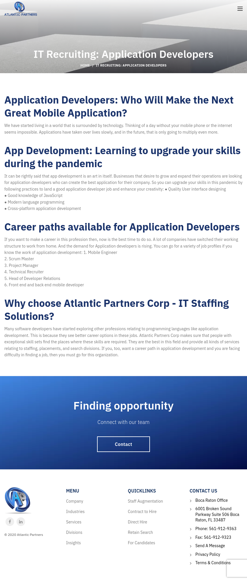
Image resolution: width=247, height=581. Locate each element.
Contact (123, 444)
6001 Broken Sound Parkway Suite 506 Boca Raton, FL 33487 (217, 514)
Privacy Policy (207, 554)
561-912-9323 (217, 537)
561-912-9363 (223, 528)
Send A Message (210, 545)
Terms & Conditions (213, 562)
